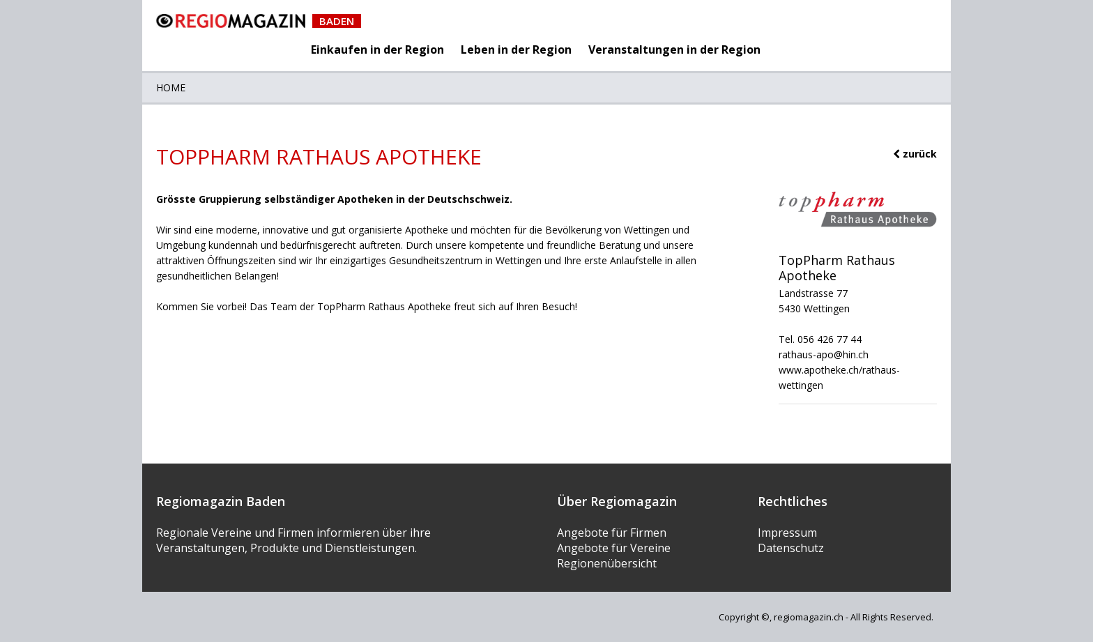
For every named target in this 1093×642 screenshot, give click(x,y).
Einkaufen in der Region (377, 49)
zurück (915, 153)
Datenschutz (791, 548)
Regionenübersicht (607, 563)
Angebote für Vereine (614, 548)
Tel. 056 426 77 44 (820, 339)
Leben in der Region (516, 49)
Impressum (787, 532)
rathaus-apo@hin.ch (824, 354)
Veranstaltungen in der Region (674, 49)
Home (170, 87)
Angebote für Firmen (611, 532)
